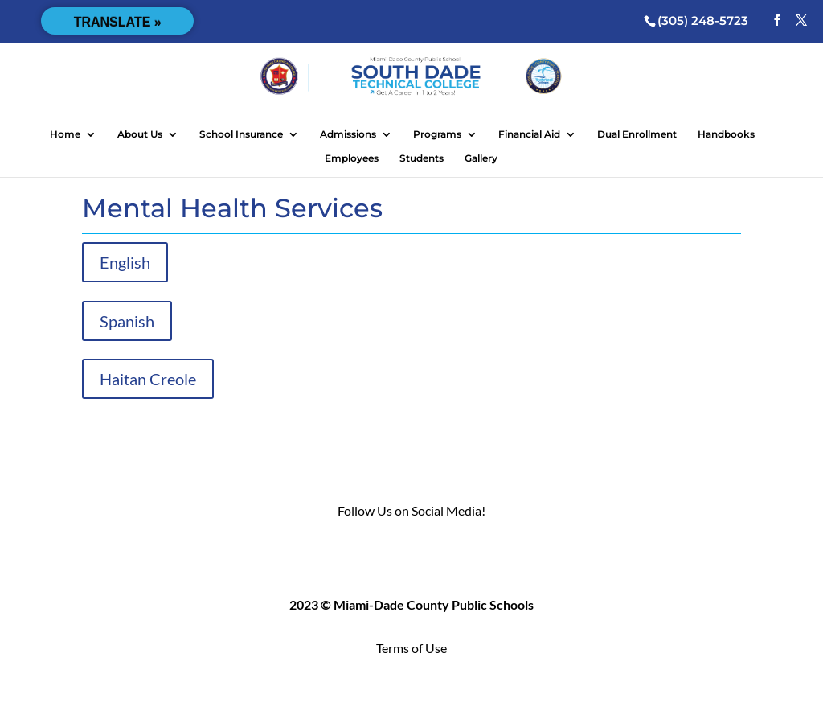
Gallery (481, 158)
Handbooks (726, 134)
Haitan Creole (148, 378)
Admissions (348, 134)
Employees (352, 158)
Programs (437, 134)
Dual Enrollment (637, 134)
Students (421, 158)
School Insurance (241, 134)
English (125, 262)
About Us (139, 134)
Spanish (127, 321)
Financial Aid (529, 134)
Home (65, 134)
